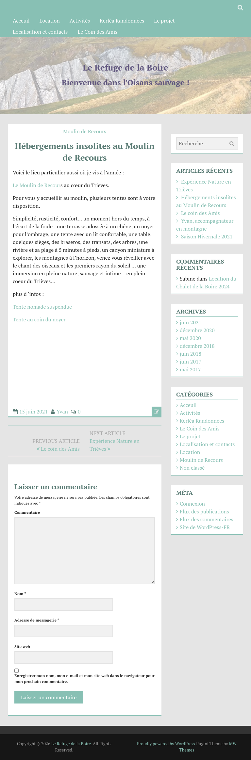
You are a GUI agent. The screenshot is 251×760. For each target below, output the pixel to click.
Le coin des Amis (200, 213)
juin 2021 (190, 322)
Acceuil (21, 20)
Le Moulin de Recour (36, 185)
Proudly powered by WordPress (166, 744)
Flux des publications (204, 511)
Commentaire (27, 512)
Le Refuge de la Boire (125, 67)
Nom (20, 593)
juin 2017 (190, 361)
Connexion (192, 503)
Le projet (164, 20)
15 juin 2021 (33, 411)
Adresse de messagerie (36, 620)
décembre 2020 (197, 330)
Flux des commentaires (206, 519)
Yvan (62, 411)
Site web (22, 646)
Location (50, 20)
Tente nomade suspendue (42, 306)
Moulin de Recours (84, 131)
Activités (80, 20)
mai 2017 (190, 369)
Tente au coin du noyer (39, 319)
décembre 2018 (197, 345)
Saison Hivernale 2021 (207, 236)
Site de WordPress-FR (205, 527)
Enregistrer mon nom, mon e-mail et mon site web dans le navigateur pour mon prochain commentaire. (84, 678)
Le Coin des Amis (98, 31)
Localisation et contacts (40, 31)
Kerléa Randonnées (122, 20)
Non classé (192, 467)
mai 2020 (190, 338)
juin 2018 (190, 353)
